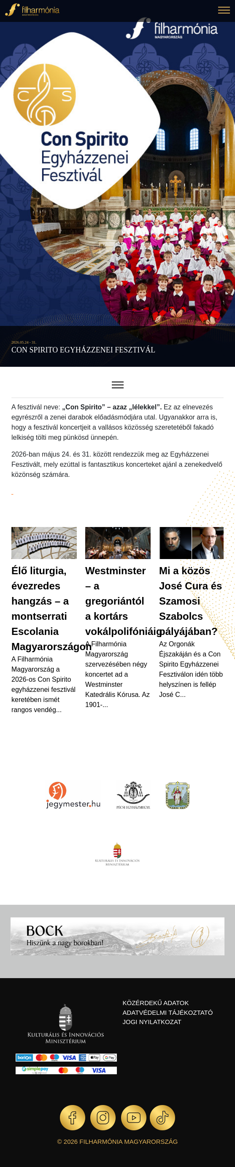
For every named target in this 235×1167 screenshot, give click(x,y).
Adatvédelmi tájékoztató (168, 1012)
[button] (224, 11)
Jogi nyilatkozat (152, 1021)
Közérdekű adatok (156, 1002)
